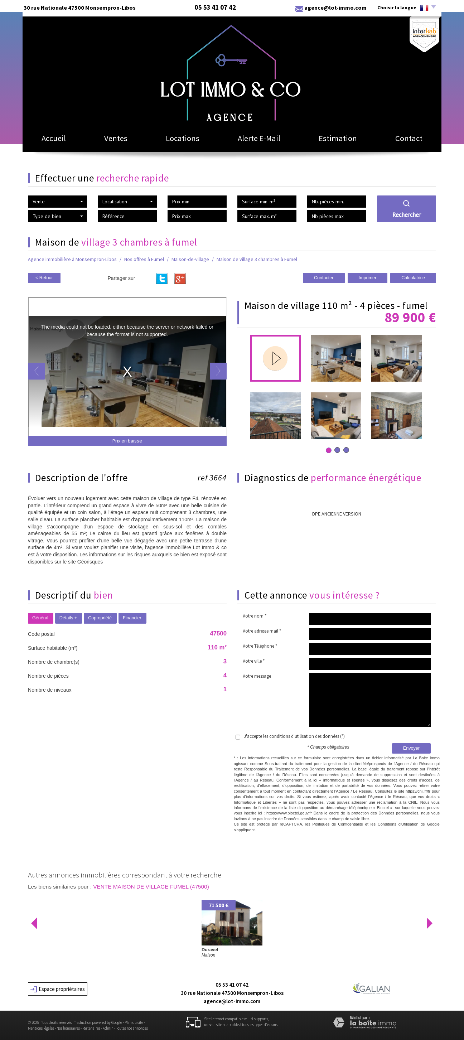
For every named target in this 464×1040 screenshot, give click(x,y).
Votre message (257, 676)
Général (40, 617)
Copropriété (100, 617)
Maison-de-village (190, 259)
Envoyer (411, 748)
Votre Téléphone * (260, 646)
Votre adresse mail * (262, 631)
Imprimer (368, 277)
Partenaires (91, 1028)
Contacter (324, 277)
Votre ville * (254, 661)
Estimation (338, 138)
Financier (132, 617)
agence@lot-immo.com (335, 7)
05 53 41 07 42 (232, 984)
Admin (108, 1028)
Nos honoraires (68, 1028)
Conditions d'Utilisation (398, 824)
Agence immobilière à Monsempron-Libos (72, 259)
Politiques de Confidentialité (338, 824)
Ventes (115, 138)
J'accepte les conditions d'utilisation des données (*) (294, 736)
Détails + (68, 617)
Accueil (54, 138)
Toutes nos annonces (132, 1028)
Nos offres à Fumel (144, 259)
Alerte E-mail (259, 138)
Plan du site (134, 1022)
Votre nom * (254, 616)
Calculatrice (413, 277)
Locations (182, 138)
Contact (408, 138)
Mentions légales (41, 1028)
